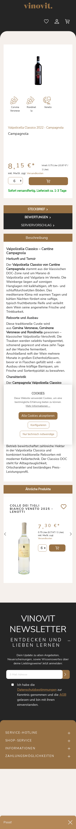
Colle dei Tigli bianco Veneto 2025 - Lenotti (31, 509)
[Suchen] (36, 22)
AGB (62, 695)
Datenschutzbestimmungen (37, 690)
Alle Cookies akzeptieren (38, 416)
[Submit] (65, 674)
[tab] (38, 209)
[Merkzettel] (47, 22)
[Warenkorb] (68, 22)
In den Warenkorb (48, 181)
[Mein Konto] (57, 22)
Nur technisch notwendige (38, 434)
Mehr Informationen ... (38, 406)
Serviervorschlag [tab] (38, 225)
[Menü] (10, 22)
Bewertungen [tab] (38, 217)
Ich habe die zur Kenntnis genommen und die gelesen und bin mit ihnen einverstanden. (41, 695)
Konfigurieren (38, 425)
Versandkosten (35, 173)
